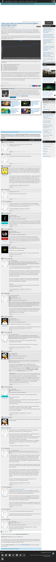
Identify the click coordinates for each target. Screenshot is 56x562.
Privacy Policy (42, 555)
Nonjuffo (5, 201)
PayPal (21, 536)
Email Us (45, 66)
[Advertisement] (28, 13)
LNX (4, 189)
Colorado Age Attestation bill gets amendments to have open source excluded (48, 36)
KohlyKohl (5, 417)
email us (31, 136)
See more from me (13, 97)
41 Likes (2, 85)
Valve (8, 82)
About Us (45, 153)
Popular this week (47, 26)
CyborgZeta (5, 316)
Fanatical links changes (47, 135)
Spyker (4, 154)
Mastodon (19, 96)
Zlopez (4, 213)
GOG (44, 107)
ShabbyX (5, 487)
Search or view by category (48, 62)
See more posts (46, 139)
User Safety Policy (47, 556)
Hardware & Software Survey (23, 29)
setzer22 (3, 448)
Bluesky (27, 1)
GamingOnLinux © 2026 (46, 552)
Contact (45, 64)
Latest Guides (46, 69)
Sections (15, 1)
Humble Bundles (46, 109)
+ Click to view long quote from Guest (16, 489)
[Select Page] (10, 531)
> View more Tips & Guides (48, 97)
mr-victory (5, 332)
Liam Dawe (4, 26)
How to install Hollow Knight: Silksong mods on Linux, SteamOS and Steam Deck (49, 92)
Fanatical (45, 104)
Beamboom (5, 258)
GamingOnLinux (8, 1)
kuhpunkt (3, 509)
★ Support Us (49, 22)
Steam (6, 82)
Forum (35, 1)
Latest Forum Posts (47, 112)
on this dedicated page (24, 544)
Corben (4, 166)
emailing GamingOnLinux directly (26, 94)
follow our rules (12, 134)
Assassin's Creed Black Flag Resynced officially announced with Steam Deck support (15, 104)
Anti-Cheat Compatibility (48, 143)
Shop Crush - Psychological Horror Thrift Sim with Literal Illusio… (48, 116)
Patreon (9, 536)
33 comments (38, 26)
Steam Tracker (30, 36)
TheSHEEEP (5, 387)
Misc (4, 82)
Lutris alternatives (47, 121)
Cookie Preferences (47, 146)
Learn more (39, 21)
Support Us (45, 148)
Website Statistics (46, 156)
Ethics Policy (47, 555)
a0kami (4, 427)
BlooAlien (5, 351)
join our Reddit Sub (12, 3)
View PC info (4, 175)
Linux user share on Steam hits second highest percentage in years (19, 24)
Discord (31, 1)
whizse (4, 244)
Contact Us (21, 1)
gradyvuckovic (6, 142)
